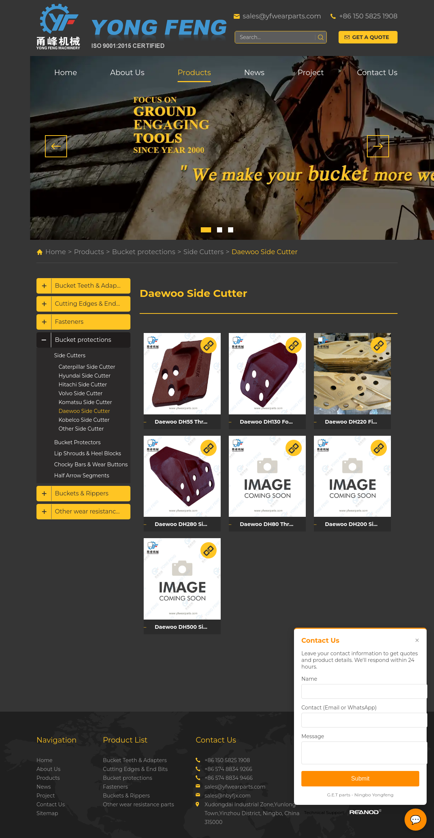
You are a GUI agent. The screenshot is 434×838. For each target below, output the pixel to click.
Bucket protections (143, 252)
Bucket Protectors (77, 442)
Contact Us (377, 72)
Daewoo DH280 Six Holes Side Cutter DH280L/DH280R (188, 524)
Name (309, 679)
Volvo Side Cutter (80, 393)
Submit (360, 778)
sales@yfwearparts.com (282, 16)
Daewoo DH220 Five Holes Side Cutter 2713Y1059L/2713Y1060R (358, 421)
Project (311, 72)
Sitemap (47, 813)
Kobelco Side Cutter (84, 420)
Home (65, 72)
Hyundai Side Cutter (85, 375)
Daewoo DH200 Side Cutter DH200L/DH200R (358, 524)
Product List (125, 740)
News (254, 72)
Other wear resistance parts (92, 511)
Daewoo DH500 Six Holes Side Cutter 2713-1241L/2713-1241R (188, 627)
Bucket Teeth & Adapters (91, 285)
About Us (127, 72)
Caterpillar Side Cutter (87, 367)
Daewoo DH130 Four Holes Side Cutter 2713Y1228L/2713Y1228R (273, 421)
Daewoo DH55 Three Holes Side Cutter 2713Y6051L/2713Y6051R (188, 421)
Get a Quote (370, 37)
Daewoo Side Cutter (265, 252)
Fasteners (69, 321)
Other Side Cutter (81, 428)
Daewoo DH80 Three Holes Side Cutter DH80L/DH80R (273, 524)
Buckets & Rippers (81, 493)
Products (194, 72)
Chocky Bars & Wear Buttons (91, 464)
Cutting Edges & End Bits (92, 303)
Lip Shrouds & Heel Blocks (87, 453)
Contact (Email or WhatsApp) (339, 707)
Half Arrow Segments (81, 475)
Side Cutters (203, 252)
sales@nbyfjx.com (227, 795)
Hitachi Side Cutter (83, 384)
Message (312, 736)
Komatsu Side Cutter (85, 402)
